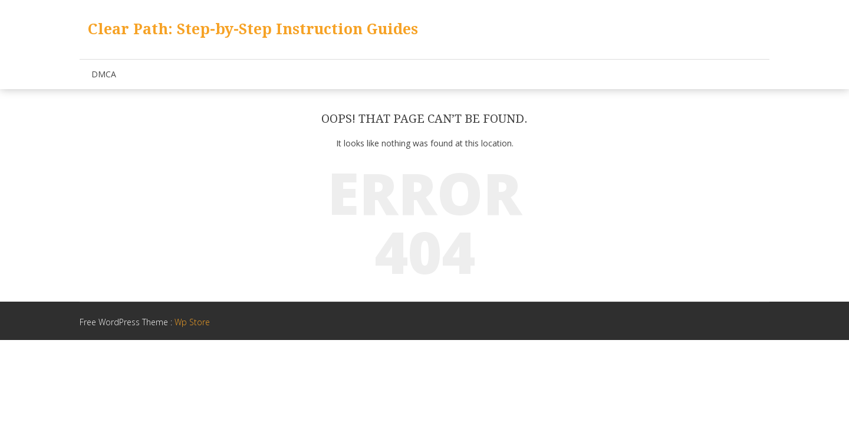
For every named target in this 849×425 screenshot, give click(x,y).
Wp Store (192, 322)
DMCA (103, 74)
